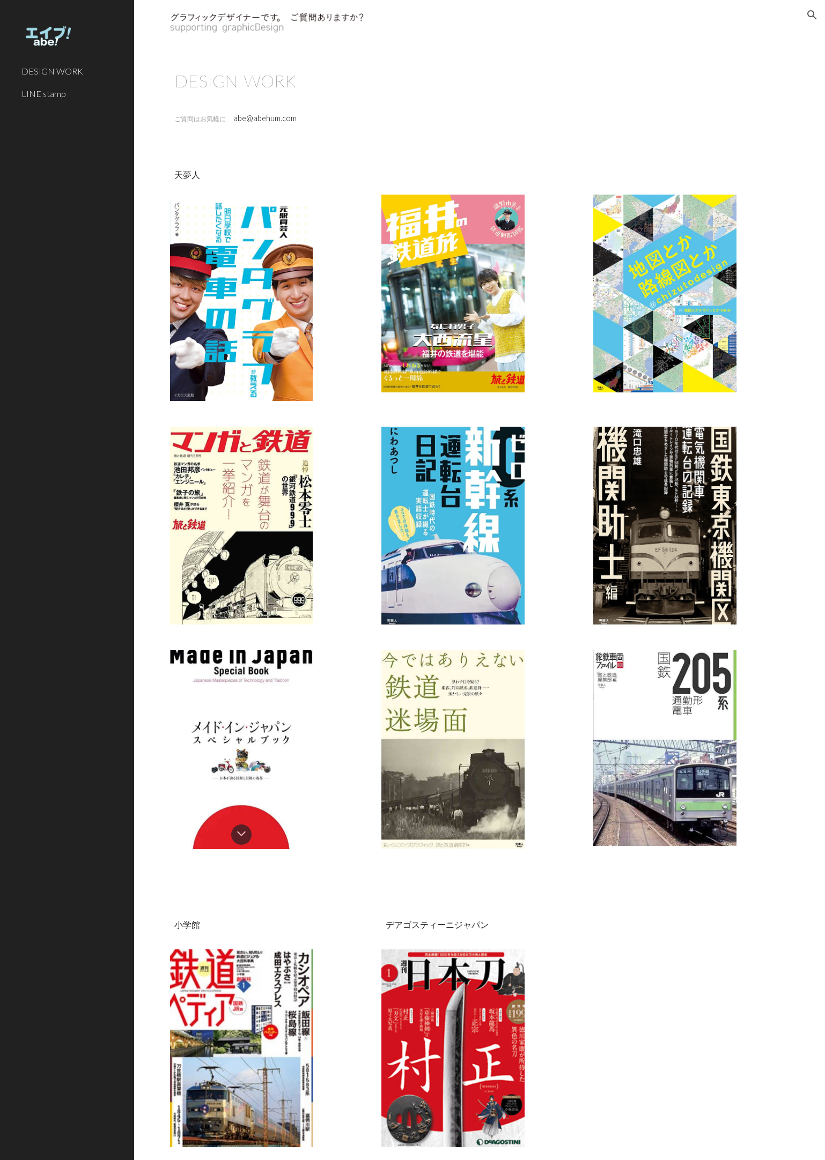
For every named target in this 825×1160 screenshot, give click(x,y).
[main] (479, 80)
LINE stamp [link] (43, 93)
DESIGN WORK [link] (52, 71)
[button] (812, 15)
